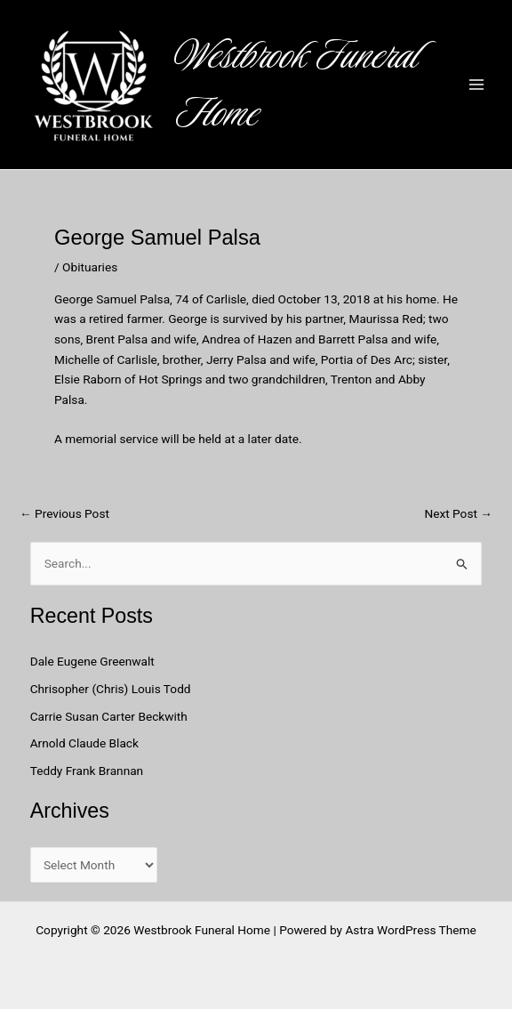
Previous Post (64, 514)
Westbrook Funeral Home (297, 84)
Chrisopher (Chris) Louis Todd (110, 689)
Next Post (458, 514)
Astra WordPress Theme (410, 930)
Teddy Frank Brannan (88, 770)
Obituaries (89, 267)
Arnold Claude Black (86, 743)
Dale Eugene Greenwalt (92, 661)
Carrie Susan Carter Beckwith (109, 716)
